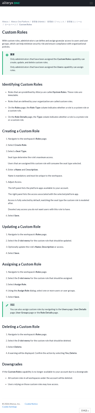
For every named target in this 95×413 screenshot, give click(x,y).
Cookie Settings (9, 406)
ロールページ (10, 24)
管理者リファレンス (55, 21)
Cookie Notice (31, 404)
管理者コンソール (74, 21)
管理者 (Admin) (38, 21)
